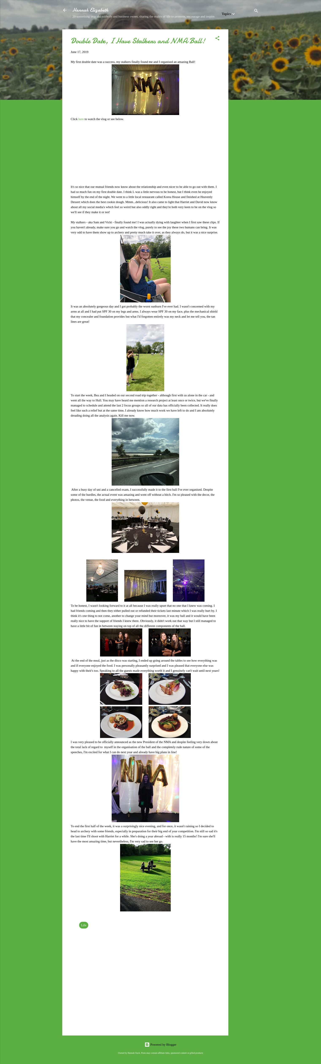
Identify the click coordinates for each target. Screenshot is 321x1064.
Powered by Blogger (160, 1044)
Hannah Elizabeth (90, 10)
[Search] (256, 11)
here (81, 119)
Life (83, 925)
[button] (217, 39)
